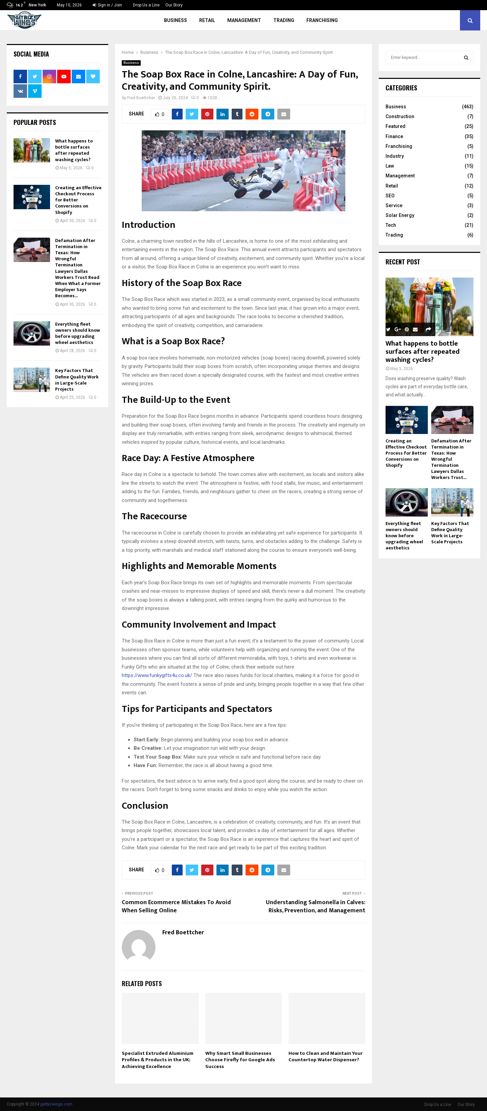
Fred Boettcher (141, 97)
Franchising (322, 20)
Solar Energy (400, 215)
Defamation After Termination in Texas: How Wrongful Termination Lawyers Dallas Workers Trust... (451, 459)
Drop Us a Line (146, 5)
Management (244, 20)
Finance (394, 136)
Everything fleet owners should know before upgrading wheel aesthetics (77, 333)
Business (175, 20)
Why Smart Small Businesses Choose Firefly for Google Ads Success (240, 1060)
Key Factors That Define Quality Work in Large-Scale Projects (77, 380)
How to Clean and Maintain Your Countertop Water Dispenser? (325, 1056)
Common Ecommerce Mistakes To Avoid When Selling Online (176, 906)
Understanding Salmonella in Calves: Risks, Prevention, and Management (315, 906)
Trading (283, 20)
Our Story (174, 5)
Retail (207, 20)
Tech (391, 225)
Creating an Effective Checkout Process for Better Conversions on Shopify (406, 453)
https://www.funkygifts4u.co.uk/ (157, 675)
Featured (395, 126)
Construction (400, 116)
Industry (395, 156)
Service (394, 205)
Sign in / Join (107, 5)
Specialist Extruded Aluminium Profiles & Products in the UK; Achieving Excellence (157, 1060)
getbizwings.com (56, 1104)
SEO (390, 195)
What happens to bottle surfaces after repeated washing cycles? (74, 150)
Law (390, 166)
